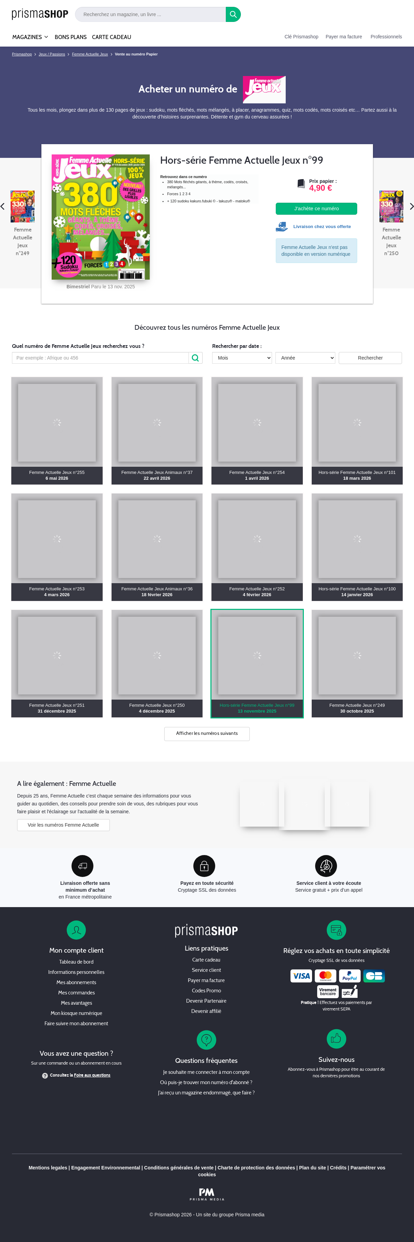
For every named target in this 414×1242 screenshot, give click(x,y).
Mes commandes (76, 993)
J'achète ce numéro (316, 208)
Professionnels (386, 36)
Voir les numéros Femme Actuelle (63, 825)
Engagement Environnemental (105, 1167)
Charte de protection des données (256, 1167)
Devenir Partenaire (206, 1001)
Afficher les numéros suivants (207, 733)
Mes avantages (76, 1003)
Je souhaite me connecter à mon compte (206, 1072)
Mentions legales (48, 1167)
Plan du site (312, 1167)
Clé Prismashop (302, 36)
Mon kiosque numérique (76, 1013)
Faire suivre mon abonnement (76, 1024)
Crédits (338, 1167)
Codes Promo (206, 991)
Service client (206, 970)
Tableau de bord (76, 962)
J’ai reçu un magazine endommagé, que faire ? (206, 1093)
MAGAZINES (27, 34)
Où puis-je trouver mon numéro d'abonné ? (206, 1083)
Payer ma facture (344, 36)
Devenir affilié (206, 1011)
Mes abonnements (76, 983)
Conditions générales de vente (179, 1167)
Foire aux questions (92, 1075)
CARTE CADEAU (111, 37)
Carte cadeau (206, 960)
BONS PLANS (71, 37)
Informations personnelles (76, 972)
